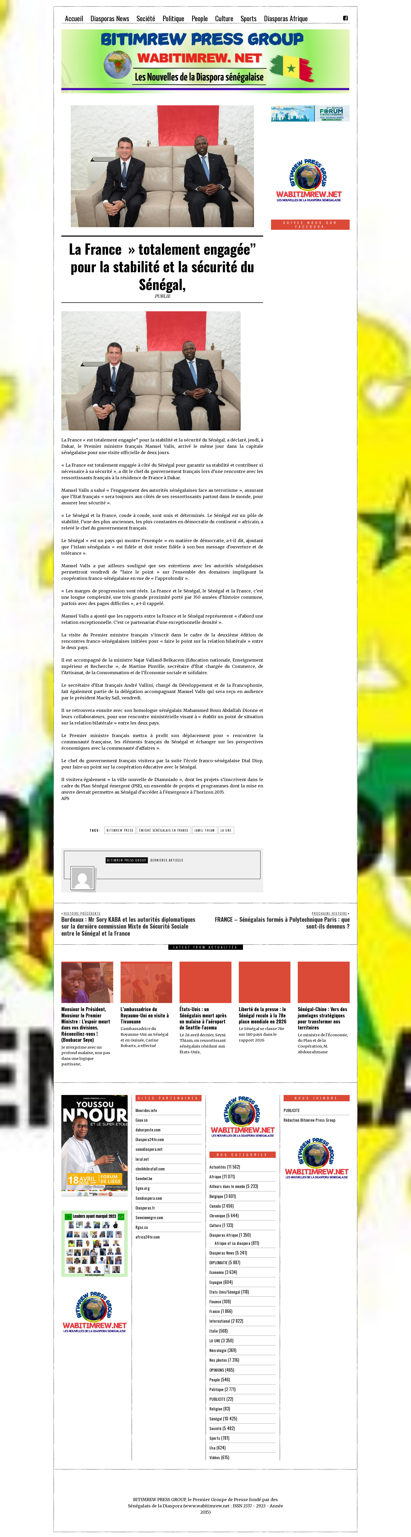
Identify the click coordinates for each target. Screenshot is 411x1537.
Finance (215, 1301)
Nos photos (218, 1359)
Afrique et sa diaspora (233, 1242)
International (219, 1320)
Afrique (215, 1176)
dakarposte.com (148, 1129)
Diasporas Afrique (224, 1234)
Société (215, 1427)
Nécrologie (218, 1349)
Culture (215, 1225)
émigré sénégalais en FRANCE (164, 830)
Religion (216, 1407)
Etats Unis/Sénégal (224, 1291)
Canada (215, 1205)
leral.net (142, 1159)
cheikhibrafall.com (151, 1168)
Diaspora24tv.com (150, 1139)
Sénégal (215, 1417)
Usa (212, 1446)
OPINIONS (217, 1368)
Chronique (217, 1215)
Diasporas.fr (145, 1207)
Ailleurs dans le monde (227, 1186)
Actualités (217, 1167)
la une (226, 830)
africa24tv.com (148, 1236)
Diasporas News (222, 1252)
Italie (213, 1330)
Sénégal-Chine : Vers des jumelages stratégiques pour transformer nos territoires (322, 1018)
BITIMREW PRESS (120, 830)
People (214, 1378)
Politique (216, 1388)
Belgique (216, 1196)
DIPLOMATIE (218, 1262)
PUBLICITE (217, 1397)
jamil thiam (204, 830)
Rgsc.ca (142, 1226)
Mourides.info (147, 1110)
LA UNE (214, 1339)
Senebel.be (144, 1178)
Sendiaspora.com (149, 1197)
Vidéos (214, 1456)
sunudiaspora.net (149, 1149)
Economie (216, 1271)
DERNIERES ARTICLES (166, 860)
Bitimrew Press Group (126, 860)
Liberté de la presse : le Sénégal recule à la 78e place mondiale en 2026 (262, 1015)
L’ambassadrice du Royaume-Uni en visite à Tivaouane (145, 1015)
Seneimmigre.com (150, 1217)
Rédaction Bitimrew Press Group (310, 1120)
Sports (214, 1436)
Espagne (215, 1281)
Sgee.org (143, 1188)
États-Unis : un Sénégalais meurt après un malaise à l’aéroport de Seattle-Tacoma (203, 1018)
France (214, 1310)
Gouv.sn (142, 1120)
